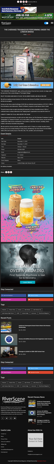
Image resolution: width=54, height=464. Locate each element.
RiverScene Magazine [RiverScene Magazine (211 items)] (44, 313)
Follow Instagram (7, 299)
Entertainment (4, 452)
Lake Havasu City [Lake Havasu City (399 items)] (37, 309)
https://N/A (20, 157)
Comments (15, 79)
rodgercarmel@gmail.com (24, 152)
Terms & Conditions (5, 441)
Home (24, 34)
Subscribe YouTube (34, 299)
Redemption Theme (41, 461)
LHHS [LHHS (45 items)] (18, 313)
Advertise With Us (32, 2)
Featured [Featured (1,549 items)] (4, 309)
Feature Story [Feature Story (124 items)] (12, 309)
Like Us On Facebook (8, 295)
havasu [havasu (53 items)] (19, 309)
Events (2, 447)
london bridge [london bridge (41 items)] (25, 313)
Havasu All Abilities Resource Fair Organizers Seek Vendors (36, 339)
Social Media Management (7, 449)
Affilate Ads (3, 444)
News (2, 436)
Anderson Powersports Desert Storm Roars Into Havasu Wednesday (44, 403)
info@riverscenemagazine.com (35, 454)
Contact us (3, 433)
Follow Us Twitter (34, 295)
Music (19, 160)
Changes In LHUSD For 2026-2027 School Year (32, 351)
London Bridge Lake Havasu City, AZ (26, 163)
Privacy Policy (4, 439)
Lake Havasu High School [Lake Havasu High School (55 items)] (8, 313)
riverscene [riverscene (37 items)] (33, 313)
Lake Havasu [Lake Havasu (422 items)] (27, 309)
